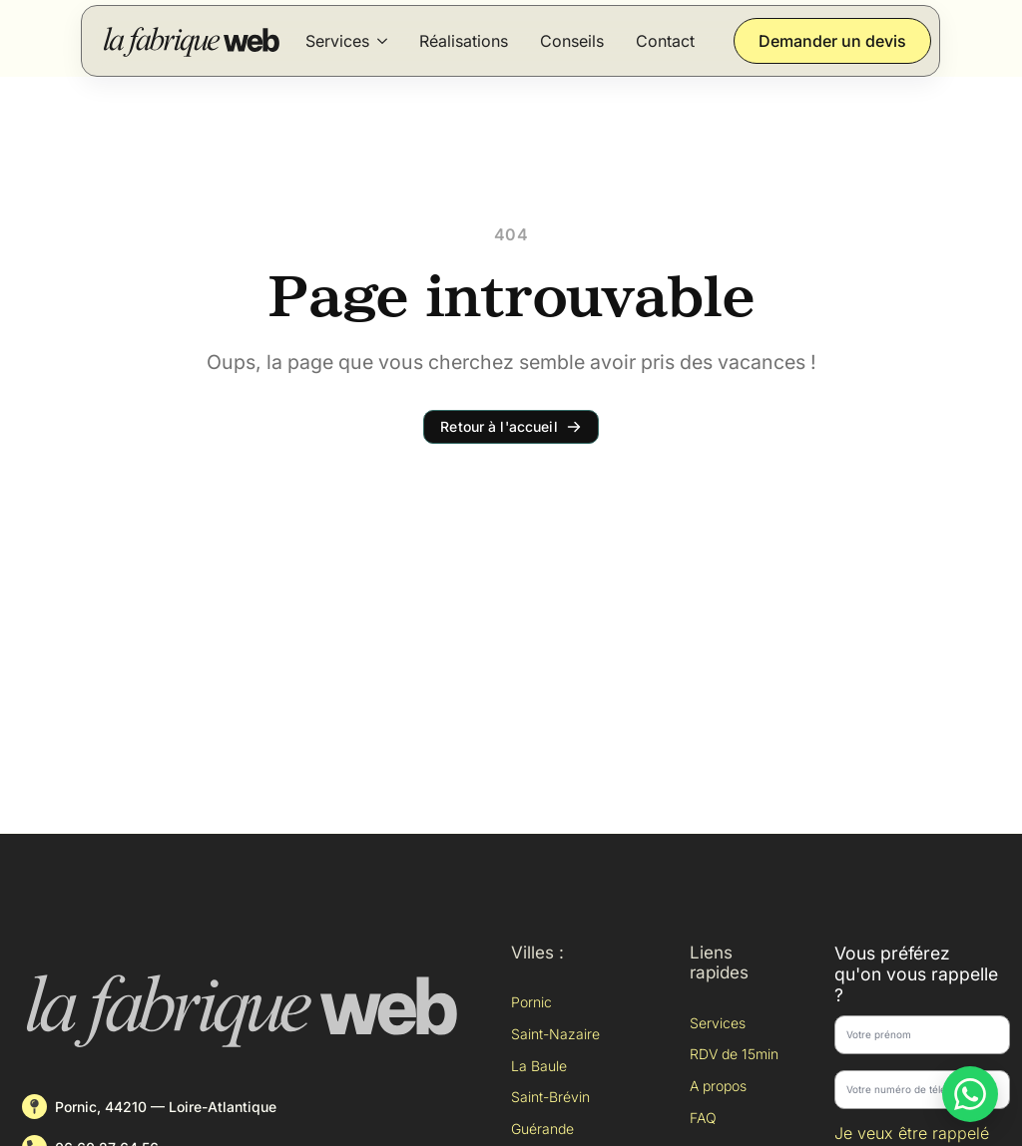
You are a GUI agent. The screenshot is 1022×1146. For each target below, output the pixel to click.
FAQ (703, 1117)
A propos (718, 1085)
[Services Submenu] (382, 41)
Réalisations (463, 41)
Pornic (531, 1001)
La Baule (539, 1065)
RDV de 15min (734, 1053)
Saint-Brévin (550, 1096)
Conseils (572, 41)
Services (337, 41)
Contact (665, 41)
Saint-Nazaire (555, 1033)
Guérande (542, 1128)
